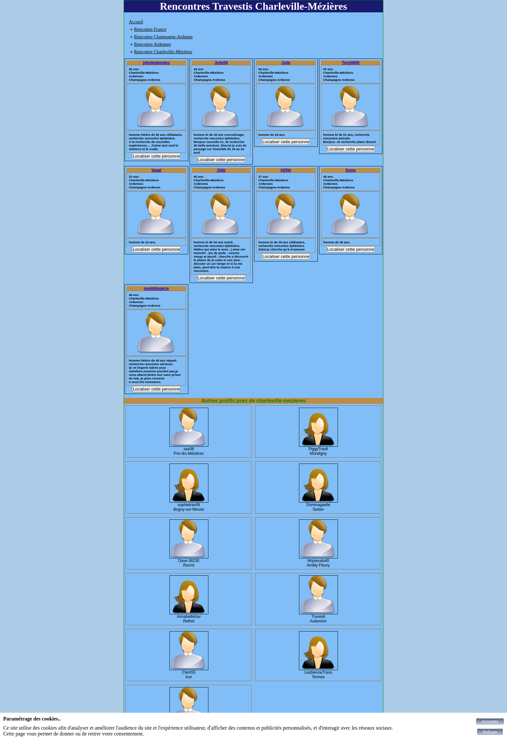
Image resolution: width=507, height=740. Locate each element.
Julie (285, 62)
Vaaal (156, 170)
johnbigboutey (156, 62)
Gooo (351, 170)
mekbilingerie (156, 288)
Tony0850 (350, 62)
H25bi (285, 170)
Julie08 (221, 62)
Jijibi (221, 170)
